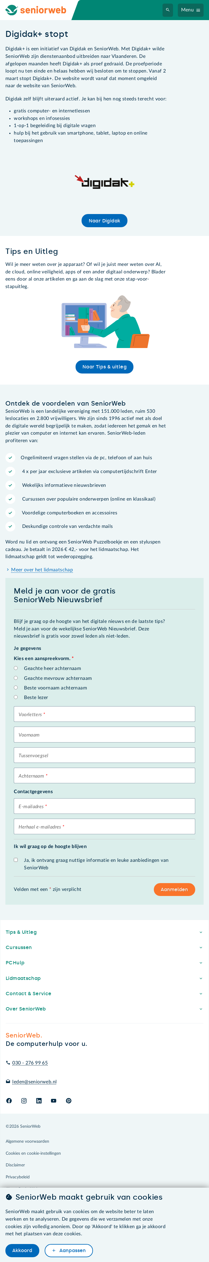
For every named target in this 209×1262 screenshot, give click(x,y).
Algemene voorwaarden (27, 1141)
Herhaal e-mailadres (40, 827)
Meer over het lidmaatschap (42, 569)
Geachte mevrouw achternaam (58, 678)
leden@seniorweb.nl (34, 1081)
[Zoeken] (168, 10)
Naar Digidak (105, 221)
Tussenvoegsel (33, 755)
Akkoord (22, 1251)
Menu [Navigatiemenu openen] (187, 9)
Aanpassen (72, 1251)
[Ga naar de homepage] (41, 10)
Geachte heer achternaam (52, 668)
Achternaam (31, 776)
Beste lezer (36, 697)
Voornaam (29, 735)
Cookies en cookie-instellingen (33, 1153)
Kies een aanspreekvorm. (44, 658)
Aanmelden (174, 889)
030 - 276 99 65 (30, 1063)
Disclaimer (15, 1165)
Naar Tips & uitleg (104, 367)
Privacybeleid (18, 1177)
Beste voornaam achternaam (55, 688)
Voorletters (30, 714)
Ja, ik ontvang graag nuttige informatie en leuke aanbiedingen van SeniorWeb (96, 864)
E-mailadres (31, 806)
